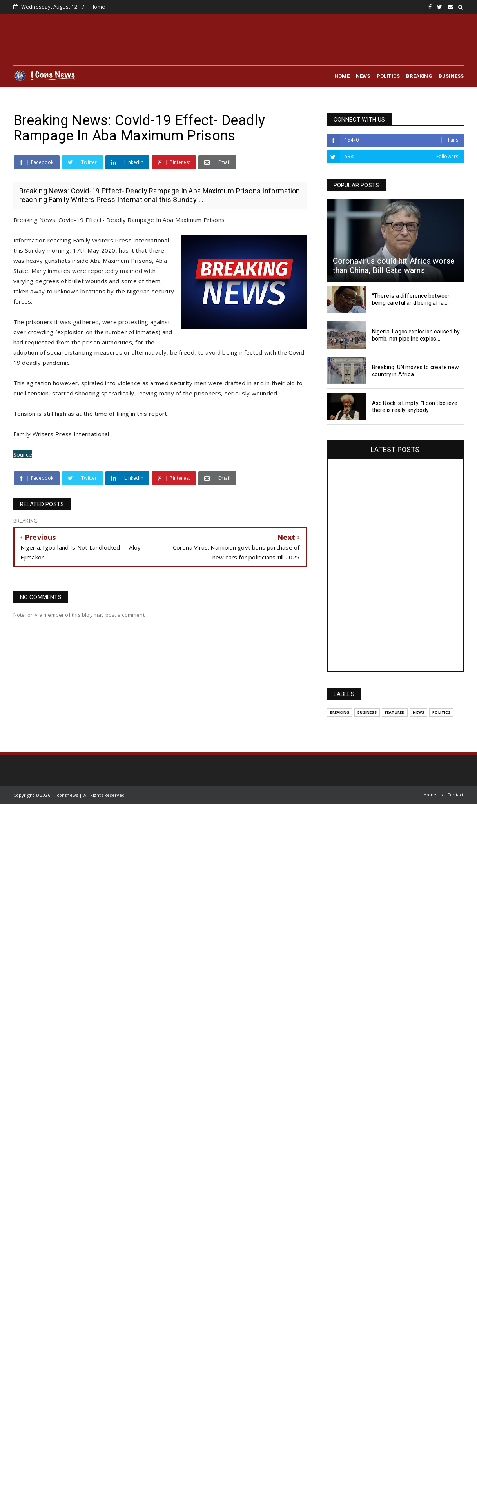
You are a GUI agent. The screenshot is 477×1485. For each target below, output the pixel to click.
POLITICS (388, 76)
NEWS (363, 76)
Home (98, 6)
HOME (342, 76)
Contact (455, 795)
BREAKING (419, 76)
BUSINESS (451, 76)
